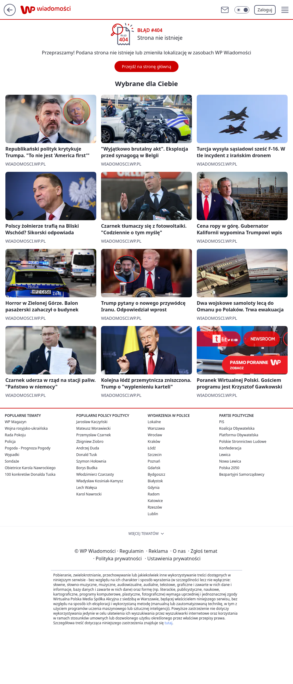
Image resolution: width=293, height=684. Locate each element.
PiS (221, 421)
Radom (154, 494)
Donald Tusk (86, 454)
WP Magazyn (15, 421)
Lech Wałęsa (86, 487)
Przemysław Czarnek (93, 434)
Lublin (153, 513)
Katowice (155, 500)
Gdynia (153, 487)
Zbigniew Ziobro (89, 441)
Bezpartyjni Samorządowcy (241, 474)
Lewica (225, 454)
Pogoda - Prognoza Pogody (28, 448)
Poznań (154, 461)
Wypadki (12, 454)
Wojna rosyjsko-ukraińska (26, 428)
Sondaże (12, 461)
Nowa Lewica (230, 461)
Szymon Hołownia (91, 461)
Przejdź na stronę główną (146, 66)
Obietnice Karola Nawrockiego (30, 467)
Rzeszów (155, 507)
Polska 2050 (229, 467)
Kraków (154, 441)
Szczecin (155, 454)
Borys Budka (86, 467)
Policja (10, 441)
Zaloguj (265, 10)
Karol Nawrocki (89, 494)
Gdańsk (154, 467)
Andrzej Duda (87, 448)
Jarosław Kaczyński (91, 421)
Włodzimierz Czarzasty (95, 474)
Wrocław (155, 434)
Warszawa (156, 428)
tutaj (168, 622)
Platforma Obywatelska (238, 434)
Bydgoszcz (156, 474)
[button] (285, 10)
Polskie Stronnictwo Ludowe (242, 441)
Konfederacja (230, 448)
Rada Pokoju (15, 434)
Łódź (152, 448)
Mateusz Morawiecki (93, 428)
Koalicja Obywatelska (236, 428)
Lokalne (154, 421)
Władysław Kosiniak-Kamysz (99, 480)
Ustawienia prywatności (172, 558)
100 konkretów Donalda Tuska (30, 474)
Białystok (155, 480)
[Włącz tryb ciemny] (241, 9)
